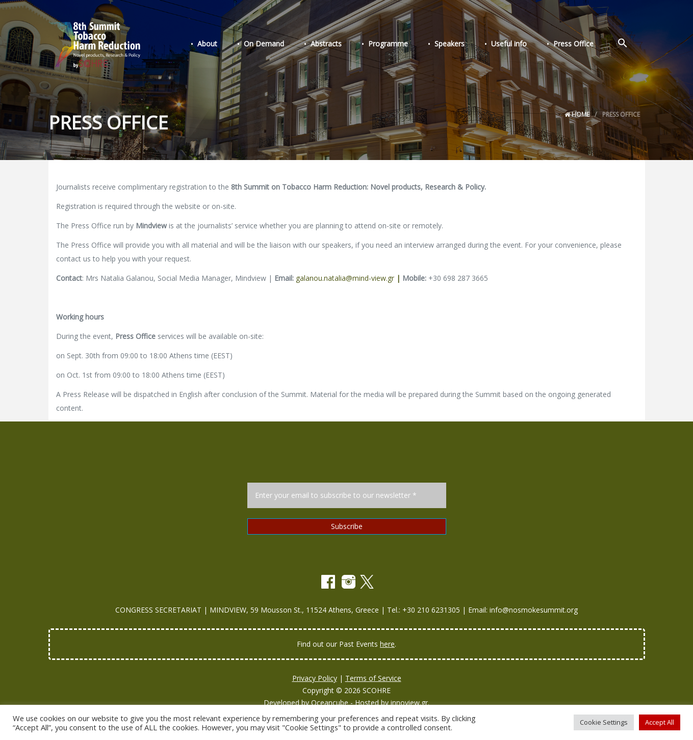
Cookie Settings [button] (604, 722)
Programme (406, 45)
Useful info (519, 45)
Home (576, 114)
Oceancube (329, 702)
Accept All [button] (659, 722)
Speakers (464, 45)
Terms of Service (373, 678)
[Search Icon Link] (625, 44)
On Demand (290, 45)
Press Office (579, 45)
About (238, 45)
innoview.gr (409, 702)
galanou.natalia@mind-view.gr (348, 278)
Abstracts (348, 45)
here (387, 644)
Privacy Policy (314, 678)
